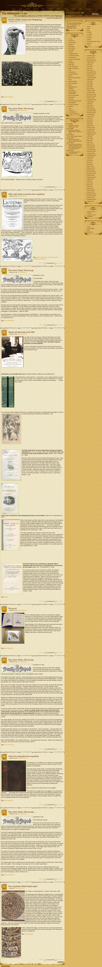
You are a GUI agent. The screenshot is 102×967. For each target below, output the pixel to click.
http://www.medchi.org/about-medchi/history (36, 211)
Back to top (60, 962)
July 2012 (89, 159)
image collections (73, 74)
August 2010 (90, 201)
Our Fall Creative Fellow (75, 136)
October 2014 (91, 114)
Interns (70, 76)
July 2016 (89, 81)
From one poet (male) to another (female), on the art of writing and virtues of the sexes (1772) (75, 146)
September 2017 (91, 61)
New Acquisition (8, 97)
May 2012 (90, 162)
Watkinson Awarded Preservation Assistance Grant (75, 132)
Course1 (73, 9)
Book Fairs (71, 46)
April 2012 (90, 164)
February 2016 (91, 90)
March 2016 (90, 88)
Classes (71, 52)
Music (70, 79)
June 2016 (90, 83)
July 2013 (89, 136)
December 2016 (91, 72)
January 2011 (91, 192)
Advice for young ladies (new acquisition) (23, 756)
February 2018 (91, 55)
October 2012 (91, 153)
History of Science (41, 257)
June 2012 (90, 160)
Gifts (70, 70)
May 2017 (90, 68)
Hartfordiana (72, 72)
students (71, 106)
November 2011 (91, 173)
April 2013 (90, 142)
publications (72, 97)
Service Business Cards (18, 10)
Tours (70, 108)
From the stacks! (73, 66)
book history (72, 48)
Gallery (59, 9)
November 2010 (91, 196)
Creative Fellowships (74, 59)
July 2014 (89, 118)
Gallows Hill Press (74, 68)
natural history (51, 257)
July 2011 (89, 181)
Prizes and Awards (74, 95)
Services (35, 9)
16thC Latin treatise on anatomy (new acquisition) (26, 194)
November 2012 (91, 151)
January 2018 (91, 57)
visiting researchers (74, 114)
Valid (90, 228)
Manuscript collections (75, 77)
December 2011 (91, 172)
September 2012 (91, 155)
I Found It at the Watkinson (91, 215)
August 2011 (90, 179)
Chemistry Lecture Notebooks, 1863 (74, 126)
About (20, 9)
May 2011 (90, 184)
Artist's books (72, 42)
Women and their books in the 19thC (21, 332)
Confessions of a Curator (91, 212)
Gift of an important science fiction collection (75, 140)
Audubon (71, 44)
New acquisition (73, 83)
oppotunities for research (73, 87)
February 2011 (91, 190)
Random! (71, 99)
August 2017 (90, 63)
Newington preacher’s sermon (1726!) (74, 152)
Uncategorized (23, 21)
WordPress (90, 232)
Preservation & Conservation (73, 92)
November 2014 (91, 112)
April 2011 (90, 186)
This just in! (12, 608)
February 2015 (91, 109)
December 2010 (91, 194)
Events (6, 597)
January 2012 (91, 170)
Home (13, 9)
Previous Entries (5, 966)
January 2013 (91, 147)
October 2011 (91, 175)
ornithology (43, 259)
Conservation (72, 57)
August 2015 (90, 101)
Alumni (70, 39)
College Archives (73, 53)
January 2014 (91, 129)
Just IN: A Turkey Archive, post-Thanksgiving (25, 19)
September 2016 (91, 77)
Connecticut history (74, 55)
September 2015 (91, 99)
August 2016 (90, 79)
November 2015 (91, 96)
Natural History (73, 81)
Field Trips (71, 64)
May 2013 (90, 140)
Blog (81, 9)
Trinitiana (71, 110)
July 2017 (89, 64)
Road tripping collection (75, 101)
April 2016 (90, 87)
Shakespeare (72, 102)
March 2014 (90, 125)
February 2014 (91, 127)
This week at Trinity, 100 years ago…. (22, 812)
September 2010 (91, 199)
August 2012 (90, 157)
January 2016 (91, 92)
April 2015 (90, 105)
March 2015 (90, 107)
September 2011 (91, 177)
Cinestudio (71, 50)
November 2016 (91, 74)
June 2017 (90, 66)
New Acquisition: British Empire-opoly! (23, 886)
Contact (28, 9)
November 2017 (91, 59)
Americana (71, 40)
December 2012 (91, 149)
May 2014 (90, 122)
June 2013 (90, 138)
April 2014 (90, 123)
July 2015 (89, 103)
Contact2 (50, 9)
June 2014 (90, 120)
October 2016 (91, 75)
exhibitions (71, 63)
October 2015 (91, 98)
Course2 (88, 9)
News (70, 85)
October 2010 (91, 197)
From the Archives (9, 320)
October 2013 (91, 131)
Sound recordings (73, 104)
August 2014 (90, 116)
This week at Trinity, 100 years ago (20, 108)
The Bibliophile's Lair (14, 13)
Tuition (66, 9)
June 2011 (90, 183)
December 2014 (91, 111)
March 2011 (90, 188)
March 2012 (90, 166)
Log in (88, 226)
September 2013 (91, 133)
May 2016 (90, 85)
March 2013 (90, 144)
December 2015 (91, 94)
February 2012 (91, 168)
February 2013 (91, 146)
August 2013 (90, 135)
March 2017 (90, 70)
